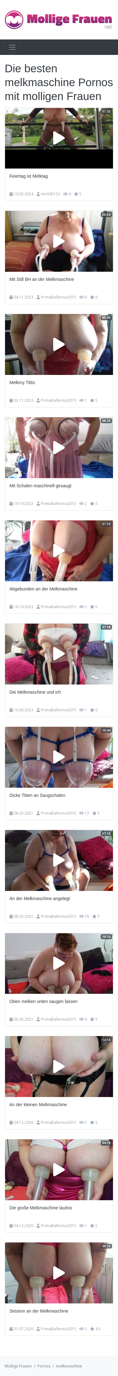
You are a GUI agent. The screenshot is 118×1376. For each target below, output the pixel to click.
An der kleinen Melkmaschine (38, 1104)
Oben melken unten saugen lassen (43, 1001)
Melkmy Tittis (22, 382)
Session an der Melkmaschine (38, 1311)
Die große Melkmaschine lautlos (40, 1207)
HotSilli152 (50, 194)
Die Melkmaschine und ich (35, 692)
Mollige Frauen (18, 1366)
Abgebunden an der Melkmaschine (43, 588)
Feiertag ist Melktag (28, 176)
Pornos (43, 1366)
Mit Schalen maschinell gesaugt (40, 485)
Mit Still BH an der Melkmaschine (41, 279)
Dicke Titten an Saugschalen (37, 795)
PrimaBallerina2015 (58, 297)
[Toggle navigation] (12, 47)
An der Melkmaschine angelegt (39, 898)
